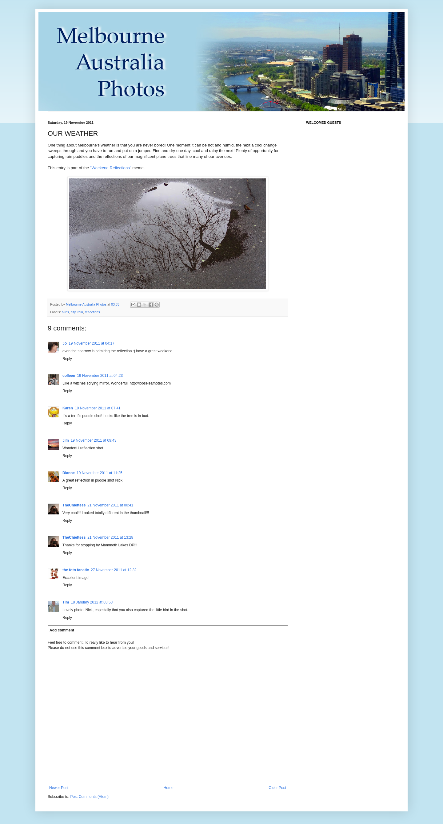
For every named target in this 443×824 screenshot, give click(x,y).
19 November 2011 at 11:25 (99, 473)
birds (65, 312)
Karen (67, 408)
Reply (67, 359)
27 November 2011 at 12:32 (114, 570)
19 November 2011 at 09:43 (94, 440)
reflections (92, 312)
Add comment (62, 630)
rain (80, 312)
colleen (68, 375)
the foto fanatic (75, 570)
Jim (65, 440)
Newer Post (58, 788)
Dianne (68, 473)
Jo (64, 343)
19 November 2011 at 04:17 (91, 343)
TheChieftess (74, 505)
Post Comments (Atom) (89, 797)
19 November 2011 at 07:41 (98, 408)
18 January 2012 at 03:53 (92, 602)
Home (169, 788)
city (73, 312)
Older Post (277, 788)
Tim (65, 602)
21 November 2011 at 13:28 (110, 537)
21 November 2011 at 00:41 (110, 505)
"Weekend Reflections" (110, 168)
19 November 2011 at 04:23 (100, 375)
